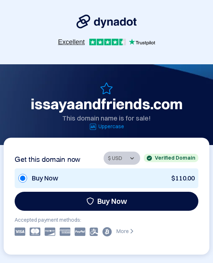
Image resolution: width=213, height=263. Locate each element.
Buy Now (106, 201)
